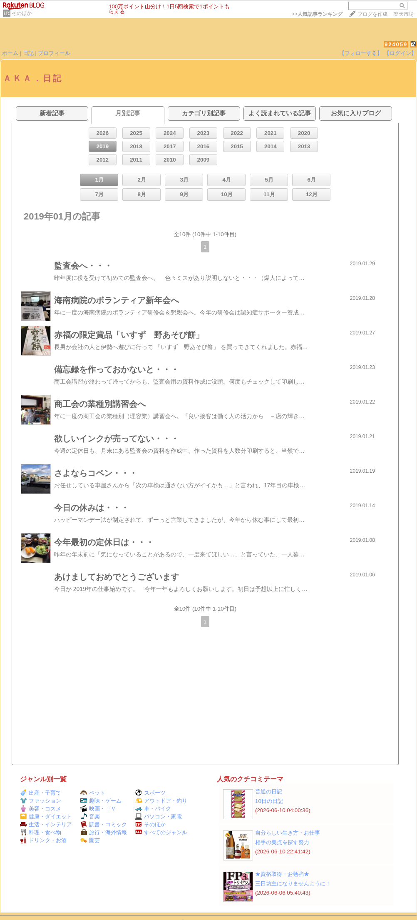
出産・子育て (40, 793)
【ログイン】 (400, 53)
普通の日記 (268, 791)
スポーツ (150, 793)
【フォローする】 (360, 53)
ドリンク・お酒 (43, 840)
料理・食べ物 (40, 832)
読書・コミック (103, 824)
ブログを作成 (372, 14)
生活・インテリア (46, 824)
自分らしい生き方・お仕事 (287, 833)
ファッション (40, 801)
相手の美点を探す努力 (282, 842)
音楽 (90, 816)
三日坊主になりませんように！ (293, 883)
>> (317, 14)
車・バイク (153, 808)
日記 (28, 53)
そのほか (22, 13)
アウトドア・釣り (161, 801)
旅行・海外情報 (103, 832)
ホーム (10, 53)
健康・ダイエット (46, 816)
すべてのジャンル (161, 832)
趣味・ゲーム (101, 801)
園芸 (90, 840)
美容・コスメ (40, 808)
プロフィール (54, 53)
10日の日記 (269, 801)
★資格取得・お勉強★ (282, 874)
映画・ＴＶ (98, 808)
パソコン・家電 (158, 816)
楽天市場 (404, 14)
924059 (396, 44)
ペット (92, 793)
